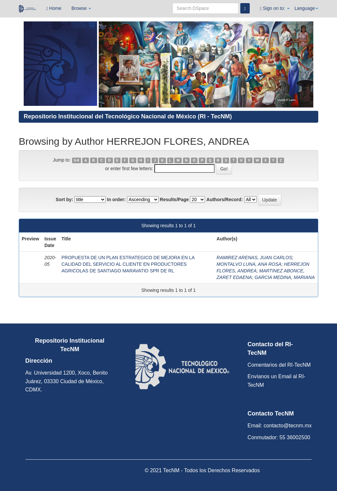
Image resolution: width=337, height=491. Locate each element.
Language (306, 8)
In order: (116, 199)
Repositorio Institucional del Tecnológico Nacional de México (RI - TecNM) (128, 116)
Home (54, 8)
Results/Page (174, 199)
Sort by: (64, 199)
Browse (81, 8)
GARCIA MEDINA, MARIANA (284, 277)
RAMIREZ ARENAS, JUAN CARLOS (254, 257)
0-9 (76, 160)
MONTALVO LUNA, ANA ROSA (249, 264)
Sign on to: (275, 8)
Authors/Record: (224, 199)
